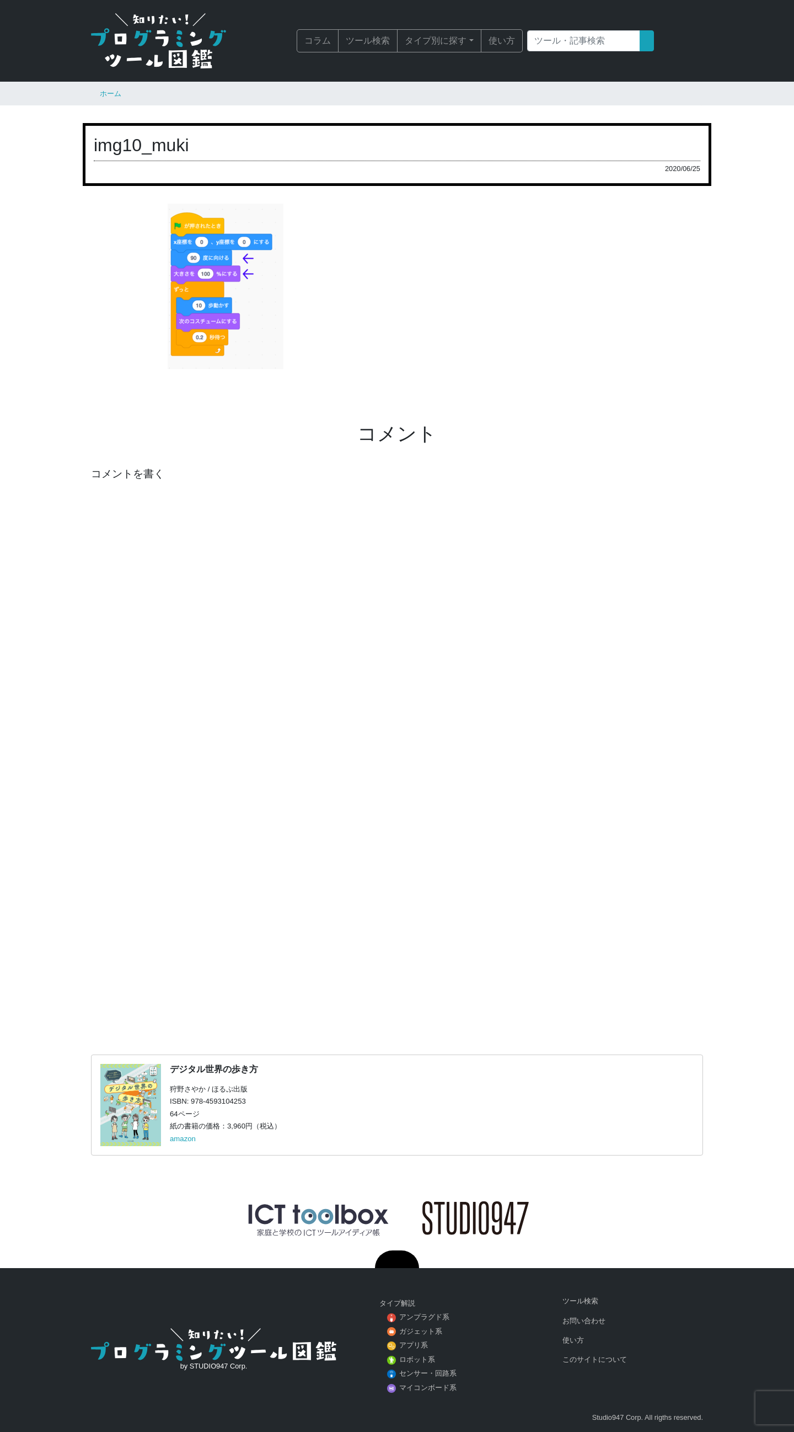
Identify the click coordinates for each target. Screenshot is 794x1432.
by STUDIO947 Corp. (214, 1366)
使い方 (502, 40)
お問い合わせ (583, 1321)
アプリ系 (413, 1345)
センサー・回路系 (428, 1373)
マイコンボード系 (428, 1387)
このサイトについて (594, 1359)
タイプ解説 (397, 1303)
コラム (317, 40)
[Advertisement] (397, 892)
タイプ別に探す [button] (435, 40)
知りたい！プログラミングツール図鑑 (173, 40)
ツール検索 (368, 40)
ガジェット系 (420, 1331)
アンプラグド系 (424, 1317)
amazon (183, 1139)
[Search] (583, 40)
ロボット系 (417, 1359)
